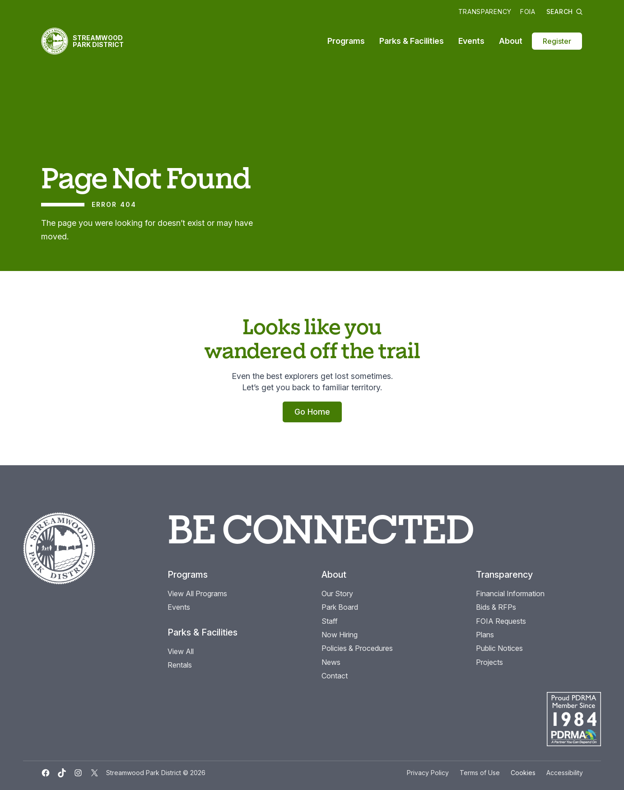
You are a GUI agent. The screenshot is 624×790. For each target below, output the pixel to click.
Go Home (312, 411)
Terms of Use (480, 772)
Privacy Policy (428, 772)
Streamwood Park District (98, 41)
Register (557, 41)
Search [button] (564, 11)
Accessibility (564, 772)
